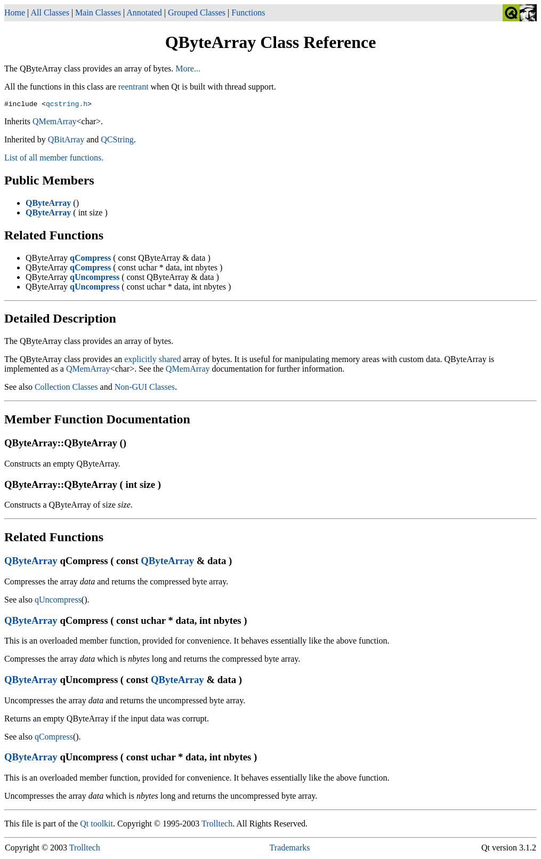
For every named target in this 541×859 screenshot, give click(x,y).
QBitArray (66, 141)
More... (187, 68)
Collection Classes (66, 388)
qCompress (54, 738)
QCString (117, 141)
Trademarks (290, 849)
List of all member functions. (53, 159)
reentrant (133, 86)
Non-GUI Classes (145, 388)
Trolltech (216, 825)
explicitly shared (152, 360)
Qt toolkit (96, 825)
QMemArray (55, 122)
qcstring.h (66, 105)
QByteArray (31, 562)
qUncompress (58, 601)
